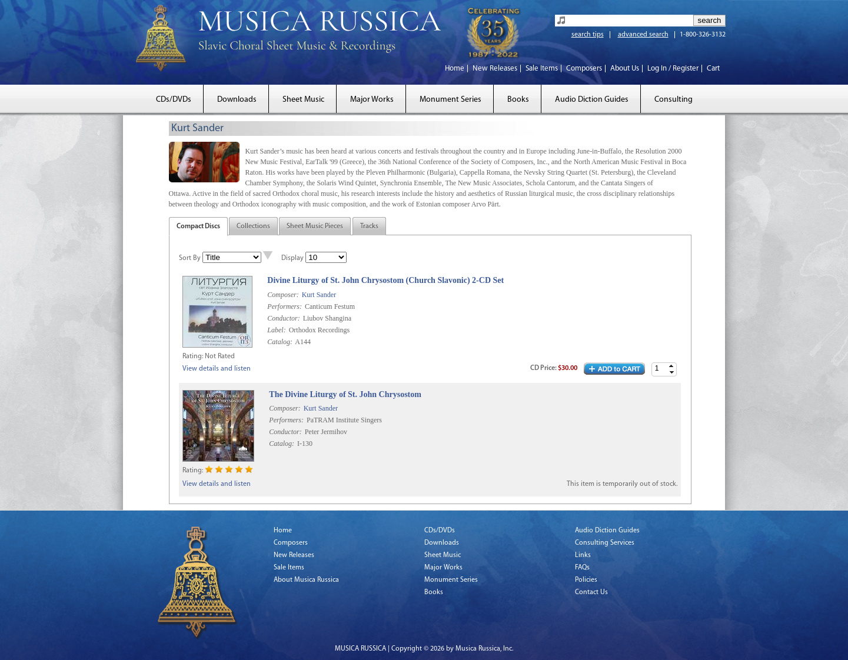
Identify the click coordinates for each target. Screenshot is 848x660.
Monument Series (450, 99)
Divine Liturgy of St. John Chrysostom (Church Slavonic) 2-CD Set (385, 280)
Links (583, 555)
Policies (586, 580)
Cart (713, 68)
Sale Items (542, 68)
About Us (624, 68)
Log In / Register (673, 68)
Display (292, 258)
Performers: (284, 306)
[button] (671, 366)
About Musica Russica (306, 580)
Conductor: (283, 318)
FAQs (582, 567)
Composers (584, 68)
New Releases (495, 68)
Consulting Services (604, 542)
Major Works (372, 99)
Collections (253, 226)
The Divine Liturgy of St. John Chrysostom (345, 394)
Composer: (282, 295)
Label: (276, 330)
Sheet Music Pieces (315, 226)
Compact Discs (198, 226)
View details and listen (216, 368)
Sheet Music (303, 99)
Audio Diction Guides (591, 99)
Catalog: (279, 342)
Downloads (237, 99)
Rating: (192, 356)
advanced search (643, 34)
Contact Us (591, 592)
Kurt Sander (319, 295)
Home (454, 68)
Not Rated (220, 356)
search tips (587, 34)
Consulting (673, 99)
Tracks (369, 226)
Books (518, 99)
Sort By (190, 258)
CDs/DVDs (173, 99)
